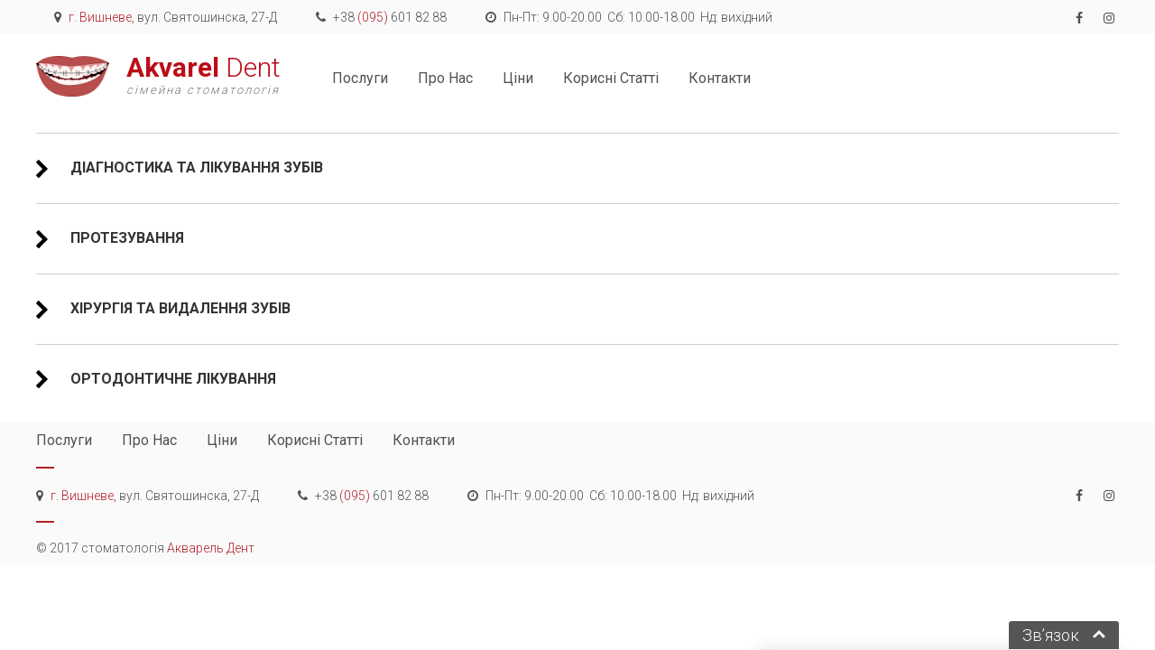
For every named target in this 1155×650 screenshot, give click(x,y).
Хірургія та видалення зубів (179, 308)
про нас (445, 78)
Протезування (125, 237)
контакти (719, 78)
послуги (360, 78)
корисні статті (611, 78)
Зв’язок (1050, 635)
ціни (518, 78)
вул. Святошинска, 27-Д (173, 17)
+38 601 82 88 (390, 17)
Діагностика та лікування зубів (195, 167)
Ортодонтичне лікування (171, 378)
